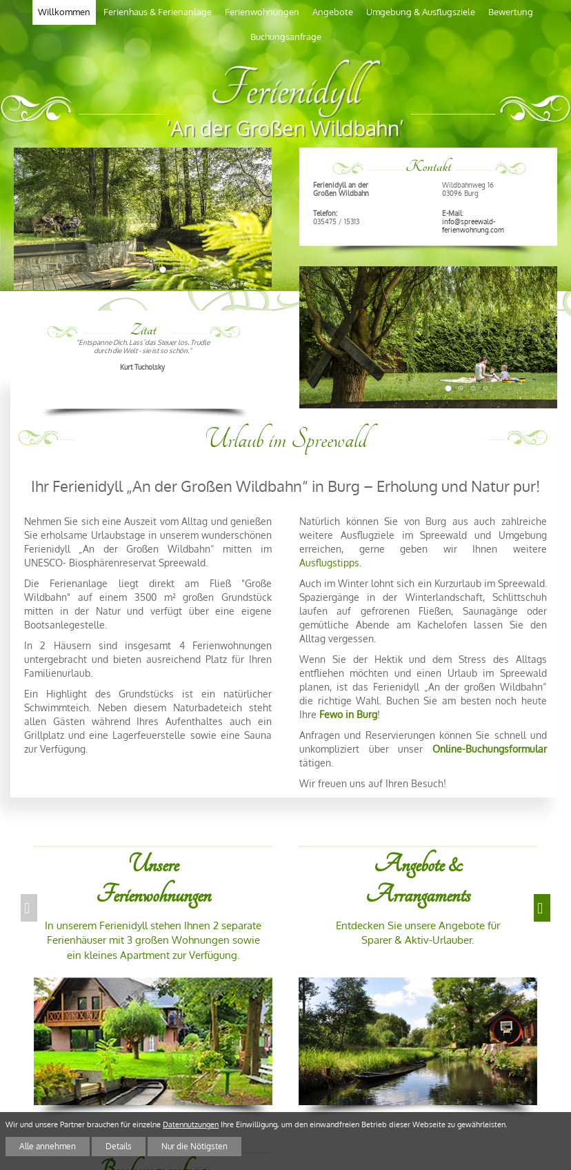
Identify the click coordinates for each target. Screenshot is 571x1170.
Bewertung (510, 11)
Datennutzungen (191, 1125)
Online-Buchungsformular (489, 749)
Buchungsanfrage (285, 36)
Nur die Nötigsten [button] (184, 1147)
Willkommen (64, 11)
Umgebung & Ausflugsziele (420, 11)
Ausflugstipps (329, 562)
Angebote (332, 11)
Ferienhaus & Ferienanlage (157, 11)
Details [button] (112, 1147)
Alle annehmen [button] (44, 1147)
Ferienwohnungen (262, 11)
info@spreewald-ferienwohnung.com (473, 225)
